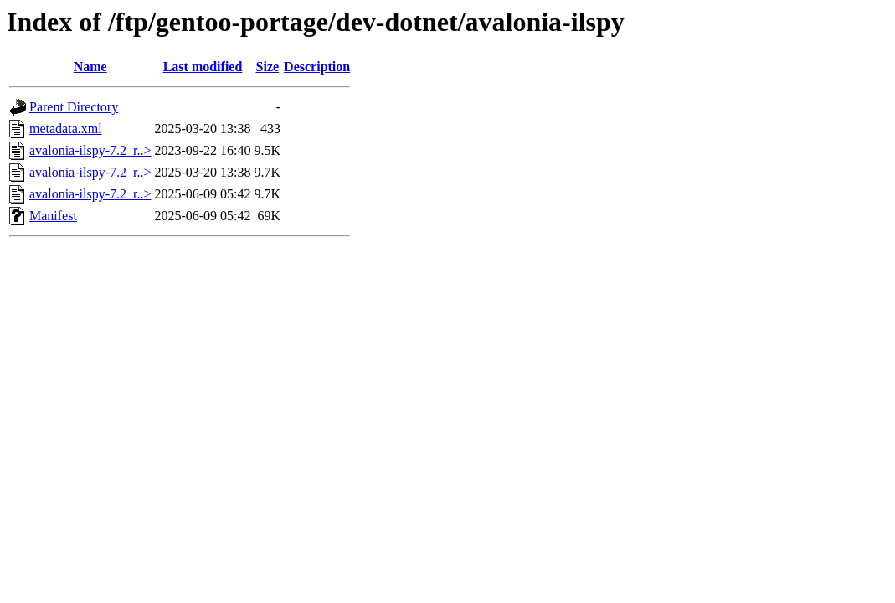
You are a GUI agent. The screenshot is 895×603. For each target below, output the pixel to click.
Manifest (53, 216)
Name (90, 66)
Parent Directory (73, 107)
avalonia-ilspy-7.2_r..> (90, 150)
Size (268, 66)
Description (317, 66)
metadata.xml (65, 128)
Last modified (203, 66)
